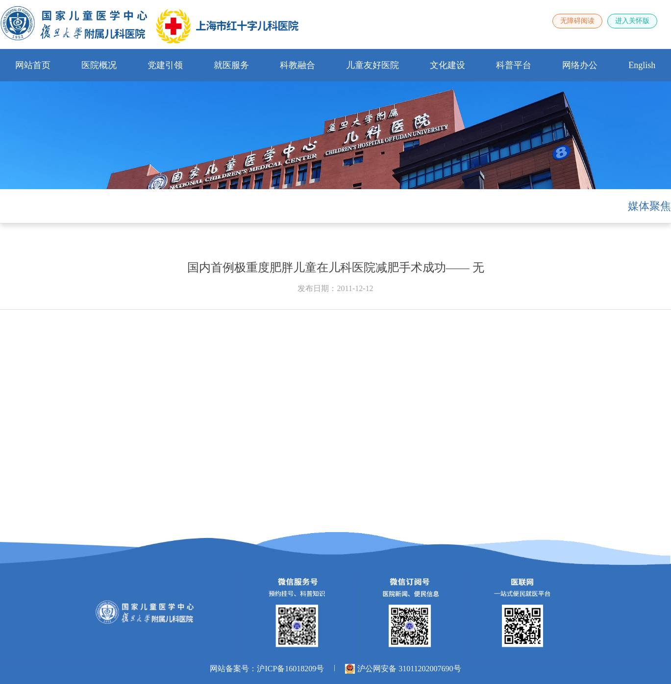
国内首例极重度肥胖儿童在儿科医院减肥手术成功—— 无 (335, 267)
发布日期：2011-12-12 (335, 288)
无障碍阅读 (577, 20)
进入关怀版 (632, 20)
